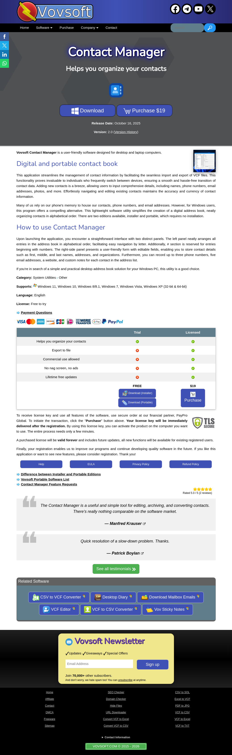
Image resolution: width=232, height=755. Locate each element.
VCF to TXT (182, 725)
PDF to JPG (182, 705)
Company (89, 27)
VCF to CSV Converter (111, 609)
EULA (91, 464)
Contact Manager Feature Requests (49, 484)
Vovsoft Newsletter (109, 641)
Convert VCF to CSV (116, 725)
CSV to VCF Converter (59, 597)
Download (87, 111)
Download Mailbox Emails (170, 597)
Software (44, 27)
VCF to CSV (182, 712)
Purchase (67, 27)
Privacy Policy (141, 464)
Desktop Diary (113, 597)
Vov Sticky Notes (167, 609)
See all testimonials (116, 569)
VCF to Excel (182, 719)
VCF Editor (59, 609)
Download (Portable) (137, 402)
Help (41, 464)
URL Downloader (116, 712)
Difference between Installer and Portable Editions (61, 474)
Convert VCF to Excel (116, 719)
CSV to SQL (182, 692)
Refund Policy (190, 464)
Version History (126, 132)
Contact (111, 27)
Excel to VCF (182, 699)
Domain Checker (116, 699)
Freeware (49, 719)
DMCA (49, 712)
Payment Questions (36, 312)
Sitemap (49, 725)
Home (24, 27)
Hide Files (116, 705)
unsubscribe (125, 680)
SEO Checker (116, 692)
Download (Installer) (137, 393)
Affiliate (49, 699)
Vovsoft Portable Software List (45, 479)
